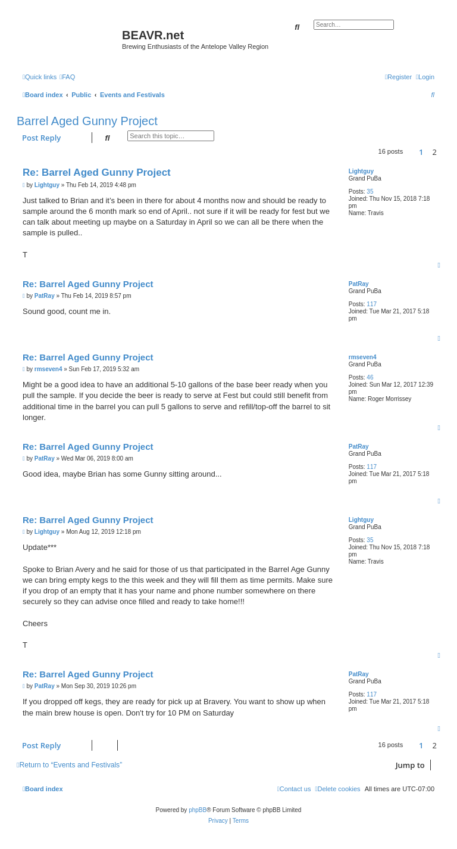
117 (372, 304)
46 (370, 377)
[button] (411, 152)
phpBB (197, 810)
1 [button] (421, 152)
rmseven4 (363, 357)
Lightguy (361, 171)
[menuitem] (67, 77)
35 (370, 191)
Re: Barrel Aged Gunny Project (97, 172)
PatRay (359, 284)
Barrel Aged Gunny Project (87, 120)
